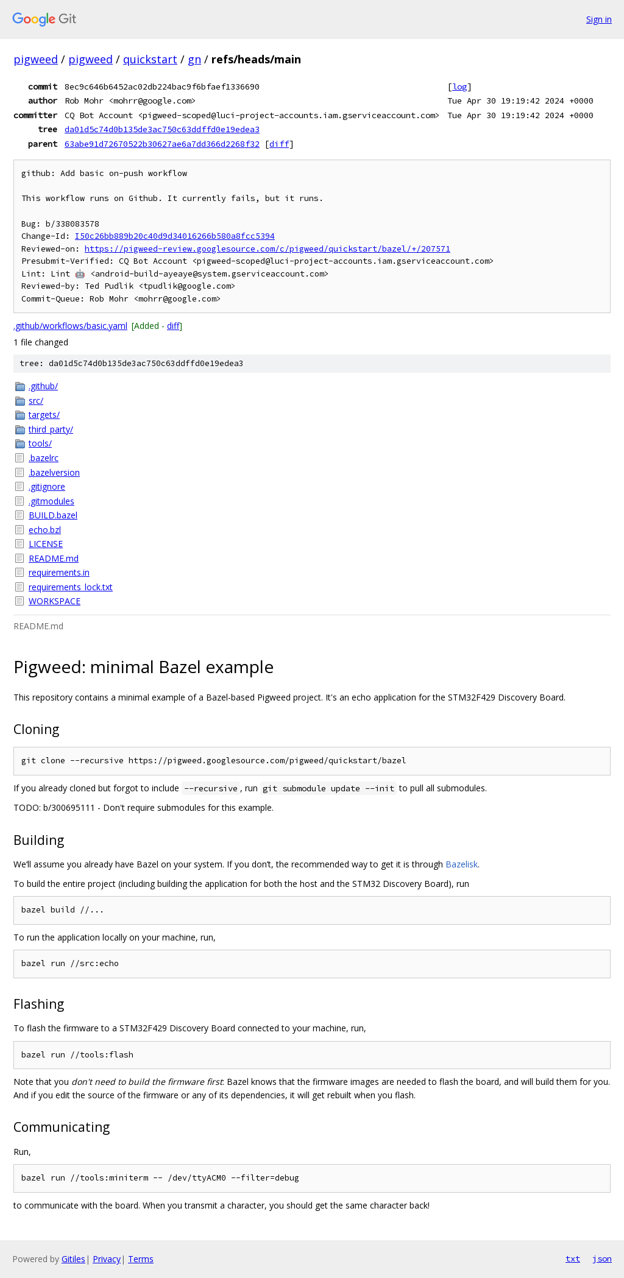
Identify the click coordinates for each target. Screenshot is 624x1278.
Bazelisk (461, 864)
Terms (141, 1259)
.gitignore (47, 486)
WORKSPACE (54, 601)
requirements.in (59, 572)
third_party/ (51, 429)
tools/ (40, 443)
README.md (54, 558)
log (459, 86)
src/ (36, 400)
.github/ (43, 386)
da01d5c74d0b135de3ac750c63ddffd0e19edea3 (162, 129)
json (602, 1258)
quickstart (150, 59)
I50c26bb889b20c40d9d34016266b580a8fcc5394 (175, 236)
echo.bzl (45, 529)
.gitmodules (51, 501)
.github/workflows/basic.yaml (70, 325)
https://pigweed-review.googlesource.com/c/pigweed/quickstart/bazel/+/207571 (267, 249)
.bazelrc (43, 458)
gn (194, 59)
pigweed (35, 59)
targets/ (44, 414)
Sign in (599, 19)
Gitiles (73, 1259)
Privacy (107, 1259)
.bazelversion (54, 472)
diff (279, 143)
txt (573, 1258)
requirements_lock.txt (71, 587)
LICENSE (46, 543)
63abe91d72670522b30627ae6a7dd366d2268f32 (162, 143)
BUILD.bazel (53, 515)
